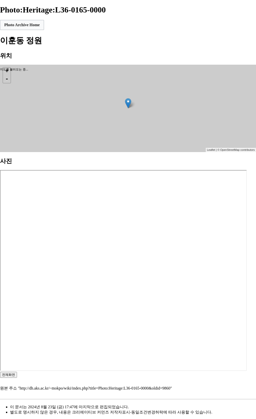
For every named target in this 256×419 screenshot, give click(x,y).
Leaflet (211, 149)
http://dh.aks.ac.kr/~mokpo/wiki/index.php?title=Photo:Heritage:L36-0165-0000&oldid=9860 (95, 388)
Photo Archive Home (22, 25)
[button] (22, 25)
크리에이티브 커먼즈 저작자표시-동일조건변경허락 (117, 412)
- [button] (6, 79)
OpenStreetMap (230, 149)
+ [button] (6, 71)
